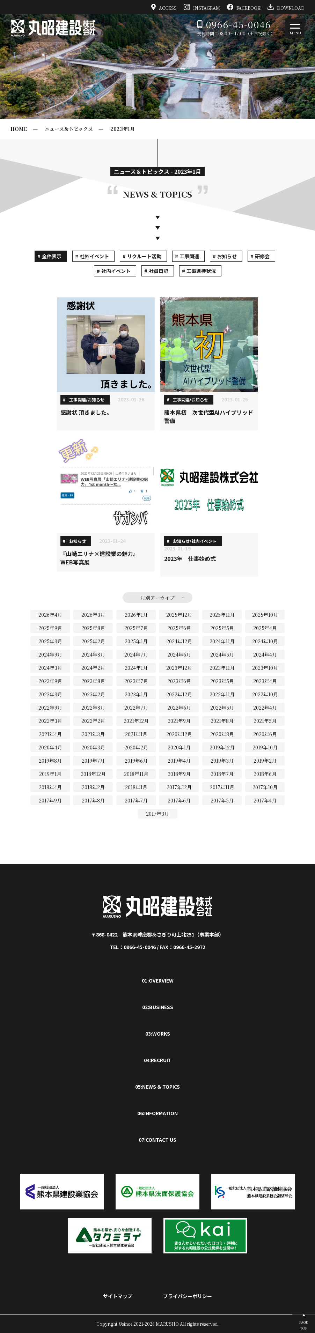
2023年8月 (93, 680)
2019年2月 (265, 760)
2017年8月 (93, 800)
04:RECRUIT (157, 1060)
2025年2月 (93, 641)
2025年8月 (93, 627)
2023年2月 (93, 694)
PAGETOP (303, 1325)
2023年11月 (222, 667)
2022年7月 (136, 707)
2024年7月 (136, 654)
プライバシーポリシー (187, 1296)
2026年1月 (136, 614)
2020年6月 (265, 734)
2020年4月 (50, 747)
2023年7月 (136, 680)
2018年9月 (179, 773)
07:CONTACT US (157, 1139)
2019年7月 (93, 760)
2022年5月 (222, 707)
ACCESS (164, 7)
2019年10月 (265, 747)
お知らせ (227, 256)
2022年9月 (50, 707)
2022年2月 (93, 720)
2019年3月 (222, 760)
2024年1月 (136, 667)
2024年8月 (93, 654)
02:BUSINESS (157, 1007)
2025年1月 (136, 641)
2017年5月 (222, 800)
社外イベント (94, 256)
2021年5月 (265, 720)
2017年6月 (179, 800)
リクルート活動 (144, 256)
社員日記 (158, 270)
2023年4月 (265, 680)
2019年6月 (136, 760)
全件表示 (51, 256)
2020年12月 (179, 734)
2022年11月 (222, 694)
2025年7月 (136, 627)
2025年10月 (265, 614)
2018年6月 (265, 773)
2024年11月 (222, 641)
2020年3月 (93, 747)
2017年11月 (222, 787)
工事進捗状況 (201, 270)
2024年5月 (222, 654)
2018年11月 (136, 773)
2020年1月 (179, 747)
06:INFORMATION (157, 1113)
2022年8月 (93, 707)
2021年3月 (93, 734)
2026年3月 (93, 614)
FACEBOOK (244, 7)
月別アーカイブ (157, 597)
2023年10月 (265, 667)
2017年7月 (136, 800)
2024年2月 (93, 667)
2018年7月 (222, 773)
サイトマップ (117, 1296)
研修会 (262, 256)
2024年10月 (265, 641)
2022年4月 (265, 707)
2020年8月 (222, 734)
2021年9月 (179, 720)
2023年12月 (179, 667)
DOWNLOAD (286, 7)
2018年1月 (136, 787)
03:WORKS (157, 1033)
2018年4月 (50, 787)
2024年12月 (179, 641)
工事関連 (189, 256)
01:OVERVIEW (158, 980)
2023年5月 (222, 680)
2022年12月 (179, 694)
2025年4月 (265, 627)
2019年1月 (50, 773)
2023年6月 (179, 680)
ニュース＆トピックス (69, 129)
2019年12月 (222, 747)
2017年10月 (265, 787)
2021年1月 (136, 734)
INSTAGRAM (202, 7)
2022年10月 (265, 694)
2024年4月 (265, 654)
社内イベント (116, 270)
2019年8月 (50, 760)
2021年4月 (50, 734)
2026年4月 (50, 614)
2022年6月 (179, 707)
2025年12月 (179, 614)
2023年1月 (122, 129)
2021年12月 (136, 720)
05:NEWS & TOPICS (157, 1086)
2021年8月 (222, 720)
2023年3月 (50, 694)
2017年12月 (179, 787)
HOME (18, 129)
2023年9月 (50, 680)
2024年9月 (50, 654)
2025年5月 (222, 627)
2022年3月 (50, 720)
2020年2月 (136, 747)
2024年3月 (50, 667)
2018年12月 (93, 773)
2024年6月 (179, 654)
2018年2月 (93, 787)
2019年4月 (179, 760)
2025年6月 (179, 627)
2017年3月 (157, 813)
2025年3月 (50, 641)
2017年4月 (265, 800)
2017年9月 (50, 800)
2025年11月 (222, 614)
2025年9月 (50, 627)
